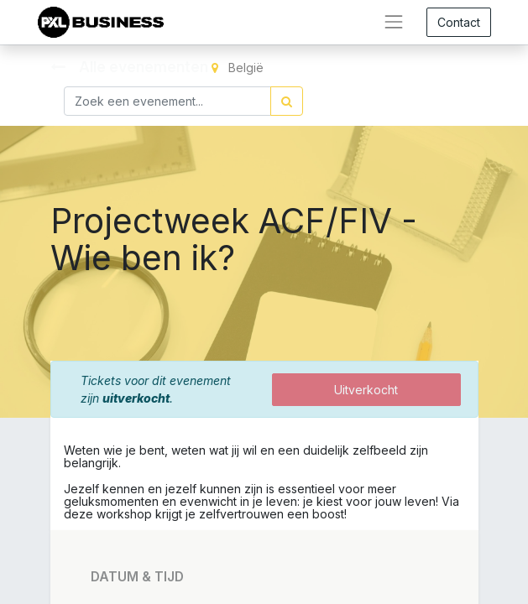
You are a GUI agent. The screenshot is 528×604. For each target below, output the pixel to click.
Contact (458, 22)
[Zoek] (286, 101)
